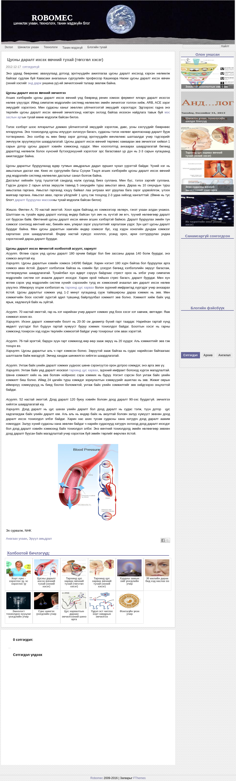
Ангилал (224, 355)
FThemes (139, 778)
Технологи (51, 47)
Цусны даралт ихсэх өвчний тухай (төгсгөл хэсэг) (55, 60)
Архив (207, 355)
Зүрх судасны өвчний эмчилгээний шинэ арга (201, 188)
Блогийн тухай (97, 47)
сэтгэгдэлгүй (31, 67)
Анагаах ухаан (16, 538)
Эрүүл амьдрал (40, 538)
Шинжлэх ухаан (28, 47)
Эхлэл (9, 47)
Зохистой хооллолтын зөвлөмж (207, 86)
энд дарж (34, 83)
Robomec (97, 778)
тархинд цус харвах (79, 287)
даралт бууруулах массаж (34, 200)
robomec (52, 17)
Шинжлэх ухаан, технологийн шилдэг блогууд (205, 120)
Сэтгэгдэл (190, 355)
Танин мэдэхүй (73, 47)
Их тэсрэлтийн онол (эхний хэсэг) (204, 223)
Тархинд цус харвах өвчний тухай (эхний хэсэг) (204, 154)
